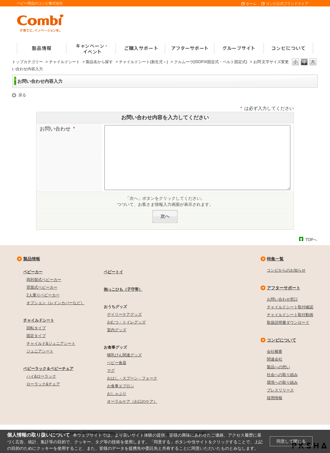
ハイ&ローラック (41, 376)
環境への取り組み (282, 382)
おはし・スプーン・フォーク (132, 378)
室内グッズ (116, 330)
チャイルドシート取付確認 (290, 307)
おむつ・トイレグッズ (126, 322)
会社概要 (274, 351)
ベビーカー (33, 272)
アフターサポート (283, 287)
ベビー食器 (116, 363)
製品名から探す (99, 62)
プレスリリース (280, 390)
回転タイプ (36, 328)
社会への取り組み (282, 374)
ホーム (251, 3)
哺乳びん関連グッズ (124, 355)
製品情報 (31, 258)
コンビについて (281, 340)
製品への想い (278, 367)
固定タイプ (36, 335)
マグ (111, 370)
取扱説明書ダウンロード (288, 322)
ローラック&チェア (43, 384)
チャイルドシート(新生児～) (143, 62)
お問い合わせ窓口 (282, 299)
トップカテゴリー (27, 62)
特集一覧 (275, 258)
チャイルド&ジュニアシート (50, 343)
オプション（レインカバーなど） (55, 303)
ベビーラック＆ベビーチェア (48, 368)
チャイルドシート (64, 62)
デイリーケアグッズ (124, 314)
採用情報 (274, 398)
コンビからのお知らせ (286, 270)
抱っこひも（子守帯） (123, 289)
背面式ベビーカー (41, 287)
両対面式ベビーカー (43, 279)
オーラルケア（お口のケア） (132, 401)
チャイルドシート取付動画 (290, 315)
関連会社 (274, 359)
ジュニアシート (39, 351)
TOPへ (311, 239)
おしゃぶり (116, 393)
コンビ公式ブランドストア (287, 3)
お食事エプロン (120, 386)
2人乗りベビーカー (43, 295)
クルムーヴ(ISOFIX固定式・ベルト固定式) (210, 62)
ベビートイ (113, 272)
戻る (22, 95)
